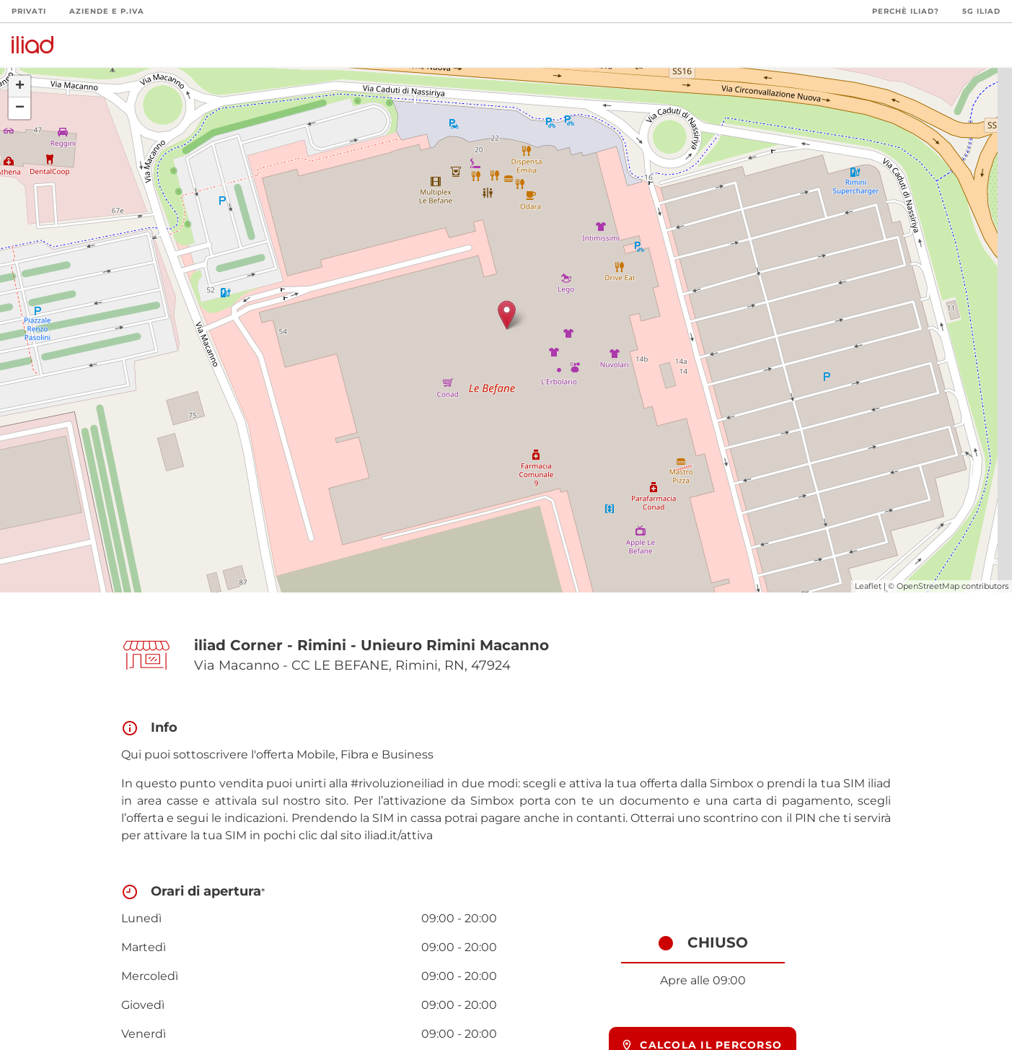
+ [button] (20, 86)
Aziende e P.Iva (106, 11)
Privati (29, 11)
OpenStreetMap (928, 586)
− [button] (20, 108)
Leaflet (868, 586)
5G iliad (981, 11)
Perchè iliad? (905, 11)
